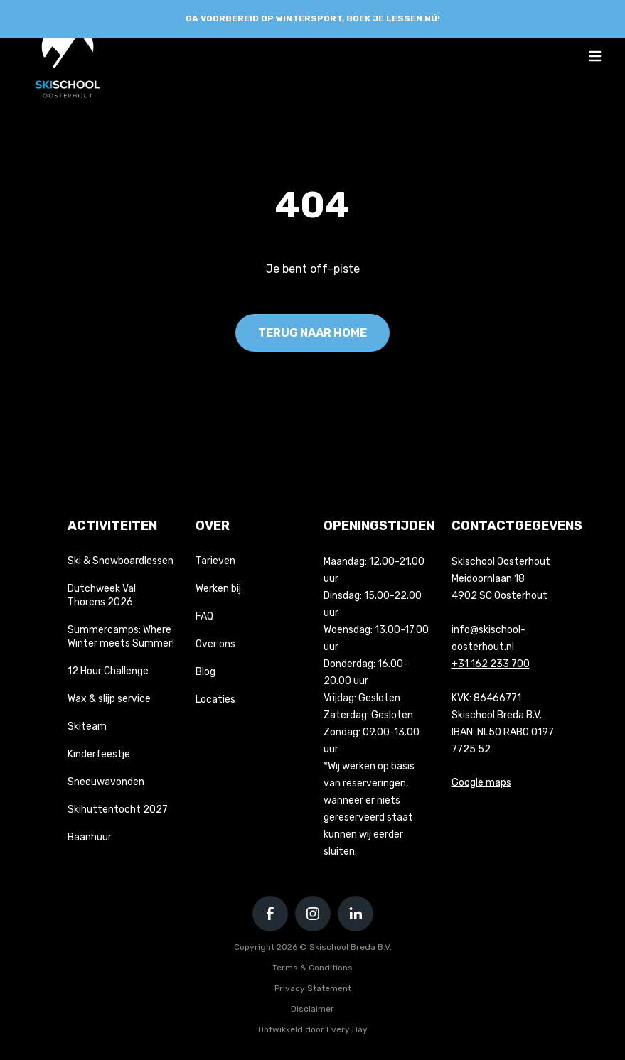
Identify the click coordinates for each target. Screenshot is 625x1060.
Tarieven (215, 561)
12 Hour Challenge (108, 671)
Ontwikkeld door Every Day (313, 1029)
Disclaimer (312, 1009)
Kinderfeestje (99, 754)
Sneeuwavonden (106, 782)
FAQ (204, 616)
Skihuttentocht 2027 (118, 810)
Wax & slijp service (109, 699)
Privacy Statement (312, 988)
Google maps (481, 783)
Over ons (215, 644)
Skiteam (87, 726)
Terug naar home (312, 333)
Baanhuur (90, 837)
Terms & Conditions (312, 968)
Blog (205, 672)
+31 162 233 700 (491, 664)
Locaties (215, 699)
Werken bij (218, 589)
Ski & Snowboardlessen (120, 561)
